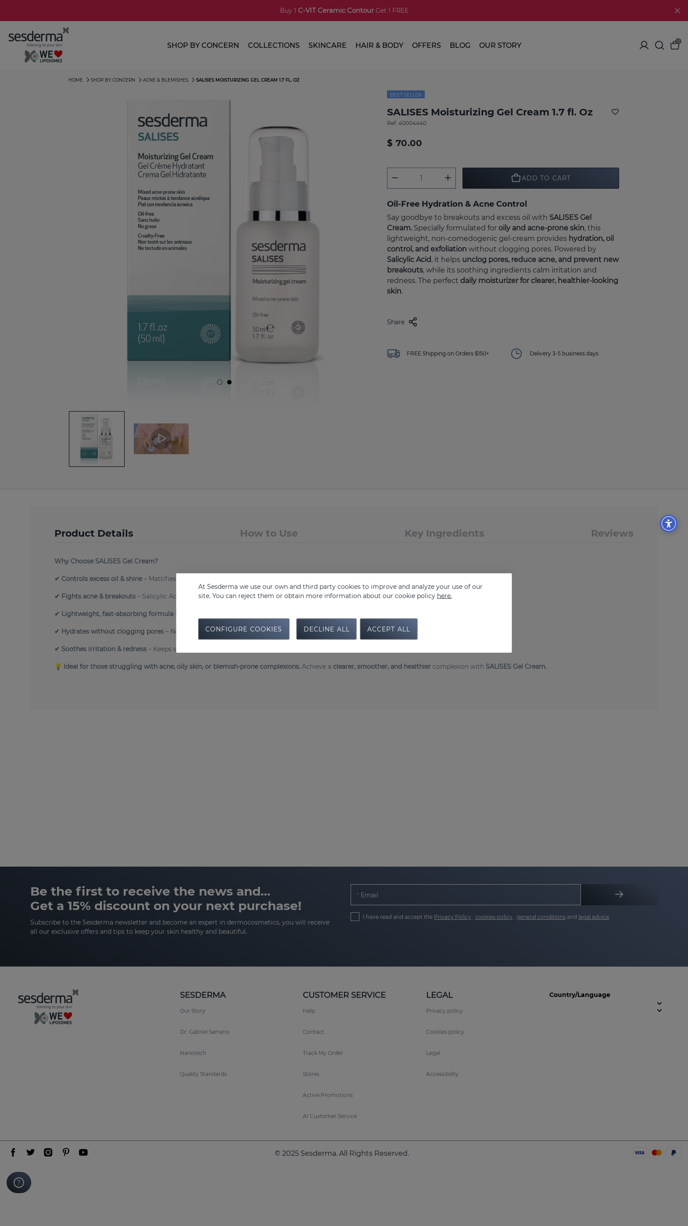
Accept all (388, 629)
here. (444, 596)
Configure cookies (244, 629)
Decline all (327, 629)
